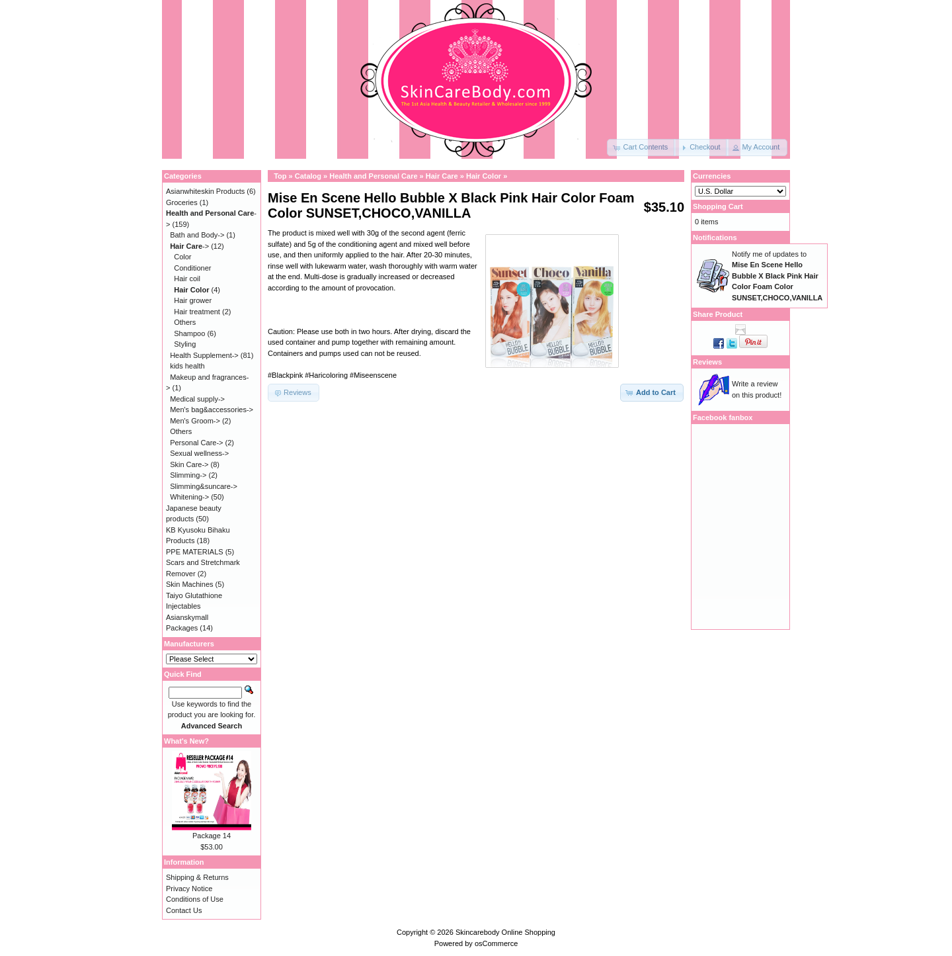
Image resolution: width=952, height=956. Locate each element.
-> (189, 246)
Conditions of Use (194, 899)
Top (280, 176)
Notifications (715, 237)
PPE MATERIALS (194, 552)
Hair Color (483, 176)
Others (185, 322)
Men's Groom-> (195, 421)
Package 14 (211, 836)
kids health (187, 366)
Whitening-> (189, 497)
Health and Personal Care (373, 176)
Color (182, 257)
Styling (185, 344)
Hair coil (187, 278)
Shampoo (189, 333)
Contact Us (184, 910)
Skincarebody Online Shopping (505, 932)
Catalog (308, 176)
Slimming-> (188, 475)
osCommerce (496, 943)
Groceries (182, 202)
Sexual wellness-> (199, 453)
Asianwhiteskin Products (205, 191)
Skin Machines (190, 584)
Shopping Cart (718, 206)
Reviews (707, 362)
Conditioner (192, 268)
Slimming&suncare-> (203, 486)
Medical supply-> (197, 399)
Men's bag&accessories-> (211, 409)
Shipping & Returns (197, 877)
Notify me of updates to (777, 276)
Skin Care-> (189, 464)
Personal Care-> (196, 443)
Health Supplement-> (204, 355)
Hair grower (193, 300)
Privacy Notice (189, 888)
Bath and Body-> (197, 235)
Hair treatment (197, 312)
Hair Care (442, 176)
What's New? (186, 741)
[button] (641, 147)
